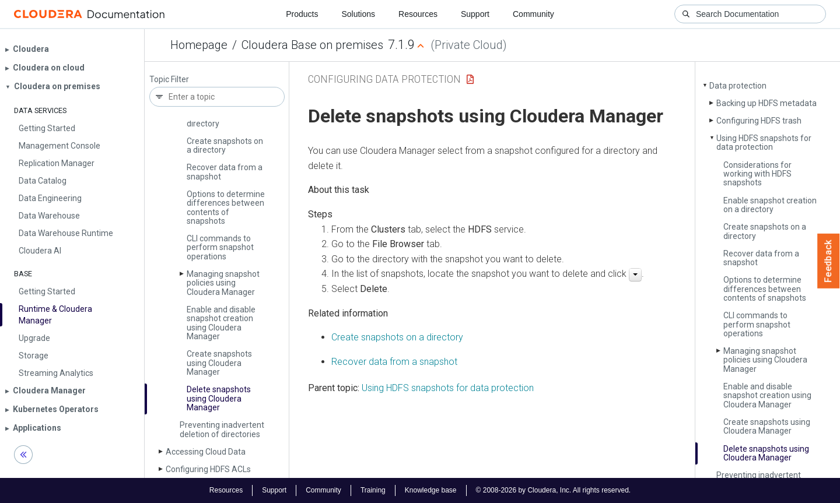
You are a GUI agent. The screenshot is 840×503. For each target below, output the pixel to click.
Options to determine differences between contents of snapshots (226, 207)
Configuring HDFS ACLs (208, 469)
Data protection (737, 85)
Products (302, 14)
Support (475, 14)
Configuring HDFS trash (759, 120)
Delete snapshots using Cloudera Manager (219, 398)
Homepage (199, 45)
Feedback (828, 261)
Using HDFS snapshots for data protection (763, 142)
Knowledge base (431, 490)
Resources (418, 14)
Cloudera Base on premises (312, 45)
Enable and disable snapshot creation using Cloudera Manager (221, 323)
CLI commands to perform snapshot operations (220, 247)
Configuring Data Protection (384, 79)
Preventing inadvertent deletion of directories (222, 429)
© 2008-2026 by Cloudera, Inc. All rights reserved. (553, 490)
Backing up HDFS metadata (766, 103)
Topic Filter (169, 79)
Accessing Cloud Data (206, 451)
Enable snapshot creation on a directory (770, 205)
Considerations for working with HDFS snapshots (757, 174)
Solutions (358, 14)
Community (533, 14)
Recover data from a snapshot (224, 172)
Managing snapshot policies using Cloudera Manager (223, 283)
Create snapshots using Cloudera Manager (219, 363)
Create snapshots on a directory (225, 145)
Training (373, 490)
